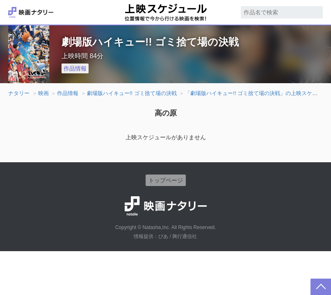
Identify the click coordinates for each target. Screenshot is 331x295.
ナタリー (19, 93)
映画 (43, 93)
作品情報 (75, 68)
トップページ (165, 180)
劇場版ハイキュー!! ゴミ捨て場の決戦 (132, 93)
